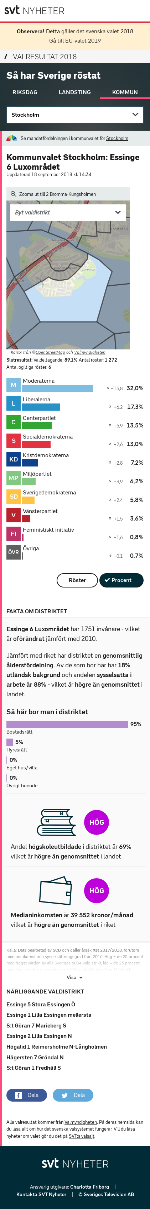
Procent (121, 580)
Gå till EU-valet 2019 (75, 40)
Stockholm (25, 114)
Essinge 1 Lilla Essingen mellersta (49, 1014)
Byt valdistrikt (32, 212)
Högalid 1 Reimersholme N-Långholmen (56, 1046)
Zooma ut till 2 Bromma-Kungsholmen (53, 194)
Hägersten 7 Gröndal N (35, 1057)
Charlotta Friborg (90, 1187)
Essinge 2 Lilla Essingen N (39, 1036)
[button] (26, 1095)
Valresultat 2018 (40, 56)
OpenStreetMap (50, 352)
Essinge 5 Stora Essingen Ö (40, 1004)
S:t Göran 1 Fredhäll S (33, 1067)
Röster (77, 580)
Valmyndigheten (89, 352)
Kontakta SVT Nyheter (41, 1194)
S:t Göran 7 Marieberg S (36, 1025)
